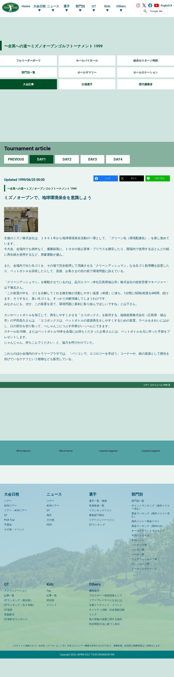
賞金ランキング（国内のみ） (148, 544)
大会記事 (28, 84)
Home (22, 6)
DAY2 (67, 159)
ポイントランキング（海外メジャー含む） (151, 526)
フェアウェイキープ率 (144, 577)
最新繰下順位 (96, 533)
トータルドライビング (144, 587)
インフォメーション (15, 609)
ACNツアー (10, 524)
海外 (49, 533)
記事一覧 (9, 614)
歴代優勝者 (145, 84)
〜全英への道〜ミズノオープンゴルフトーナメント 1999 (70, 46)
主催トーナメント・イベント (105, 623)
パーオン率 (138, 568)
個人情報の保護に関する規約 (105, 637)
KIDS (49, 543)
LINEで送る (160, 179)
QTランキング (97, 543)
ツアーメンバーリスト (102, 538)
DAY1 (41, 159)
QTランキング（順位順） (18, 618)
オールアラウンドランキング (148, 549)
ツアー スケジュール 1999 (154, 386)
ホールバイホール (87, 60)
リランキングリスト (100, 528)
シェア (108, 179)
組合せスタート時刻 (145, 60)
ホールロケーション (145, 72)
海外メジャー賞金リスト (146, 539)
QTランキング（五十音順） (19, 623)
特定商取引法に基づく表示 (104, 642)
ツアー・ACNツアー (15, 528)
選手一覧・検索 (98, 519)
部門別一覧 (28, 72)
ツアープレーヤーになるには (105, 618)
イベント (52, 623)
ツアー (8, 519)
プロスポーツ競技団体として (105, 614)
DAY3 (92, 159)
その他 (50, 538)
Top (49, 609)
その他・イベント (14, 547)
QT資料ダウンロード (16, 637)
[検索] (158, 11)
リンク (93, 633)
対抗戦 (50, 618)
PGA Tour (9, 538)
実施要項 (9, 633)
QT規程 (8, 628)
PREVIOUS (16, 159)
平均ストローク (140, 554)
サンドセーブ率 (140, 582)
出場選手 (87, 84)
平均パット (138, 558)
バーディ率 (138, 573)
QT (5, 533)
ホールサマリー (87, 72)
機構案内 (94, 609)
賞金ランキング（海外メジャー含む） (151, 533)
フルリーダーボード (28, 60)
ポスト (134, 179)
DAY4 (118, 159)
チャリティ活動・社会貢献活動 (107, 628)
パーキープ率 (139, 563)
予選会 (8, 543)
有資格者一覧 (96, 524)
